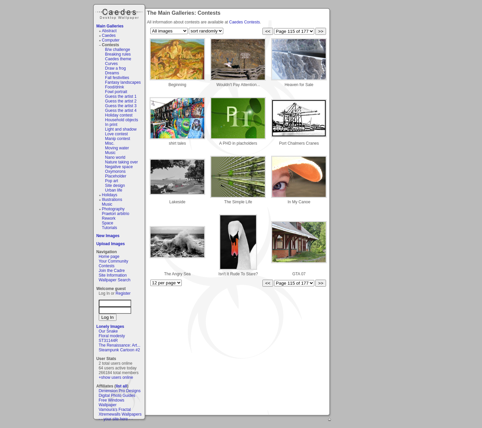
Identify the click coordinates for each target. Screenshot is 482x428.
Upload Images (110, 243)
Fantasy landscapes (123, 82)
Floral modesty (112, 336)
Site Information (113, 275)
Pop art (111, 181)
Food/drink (114, 87)
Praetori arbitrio (115, 213)
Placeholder (115, 176)
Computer (110, 40)
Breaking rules (118, 54)
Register (123, 293)
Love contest (116, 134)
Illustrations (112, 199)
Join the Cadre (112, 270)
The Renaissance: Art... (120, 345)
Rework (108, 218)
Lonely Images (110, 326)
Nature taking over (121, 162)
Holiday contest (119, 115)
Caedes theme (118, 59)
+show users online (116, 377)
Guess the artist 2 (121, 101)
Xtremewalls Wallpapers (120, 414)
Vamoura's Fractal (115, 409)
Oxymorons (115, 171)
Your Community (113, 261)
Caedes (119, 13)
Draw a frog (115, 68)
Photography (113, 209)
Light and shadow (121, 129)
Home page (109, 256)
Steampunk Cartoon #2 (119, 350)
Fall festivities (117, 77)
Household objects (121, 120)
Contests (110, 45)
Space (107, 223)
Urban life (113, 190)
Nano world (115, 157)
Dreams (112, 73)
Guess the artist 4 (121, 110)
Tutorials (109, 227)
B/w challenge (117, 49)
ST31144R (108, 340)
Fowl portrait (116, 91)
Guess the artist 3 (121, 105)
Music (110, 152)
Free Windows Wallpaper (112, 402)
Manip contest (117, 138)
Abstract (109, 30)
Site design (115, 185)
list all (121, 386)
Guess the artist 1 (121, 96)
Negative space (119, 166)
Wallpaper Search (115, 280)
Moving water (117, 148)
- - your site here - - (116, 419)
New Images (107, 235)
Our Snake (108, 331)
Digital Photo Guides (117, 395)
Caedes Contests (244, 22)
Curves (111, 63)
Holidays (109, 195)
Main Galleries (110, 26)
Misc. (109, 143)
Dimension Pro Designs (120, 390)
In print (111, 124)
